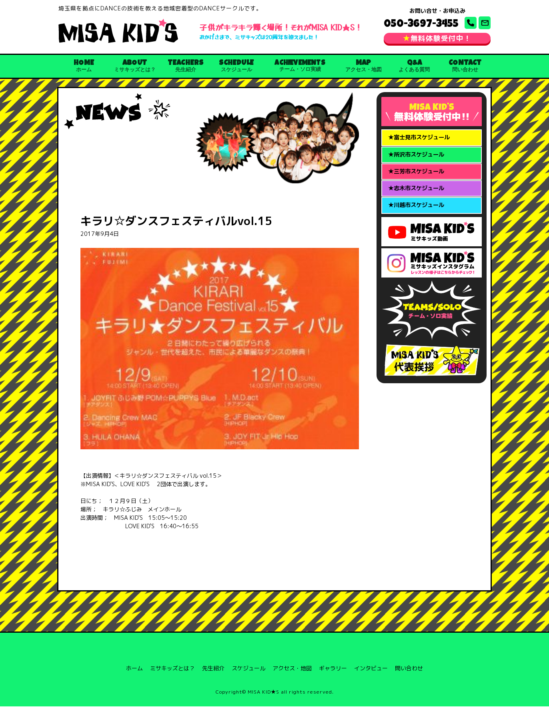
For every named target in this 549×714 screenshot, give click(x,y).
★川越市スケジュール (418, 221)
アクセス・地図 (292, 676)
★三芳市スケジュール (418, 183)
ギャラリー (333, 676)
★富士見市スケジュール (421, 145)
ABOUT (134, 70)
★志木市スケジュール (418, 202)
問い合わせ (409, 676)
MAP (363, 70)
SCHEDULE (236, 70)
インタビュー (371, 676)
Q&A (414, 70)
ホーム (134, 676)
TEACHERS (185, 70)
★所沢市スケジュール (418, 164)
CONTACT (465, 70)
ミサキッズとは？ (172, 676)
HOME (83, 70)
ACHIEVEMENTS (300, 70)
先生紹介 (213, 676)
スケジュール (248, 676)
